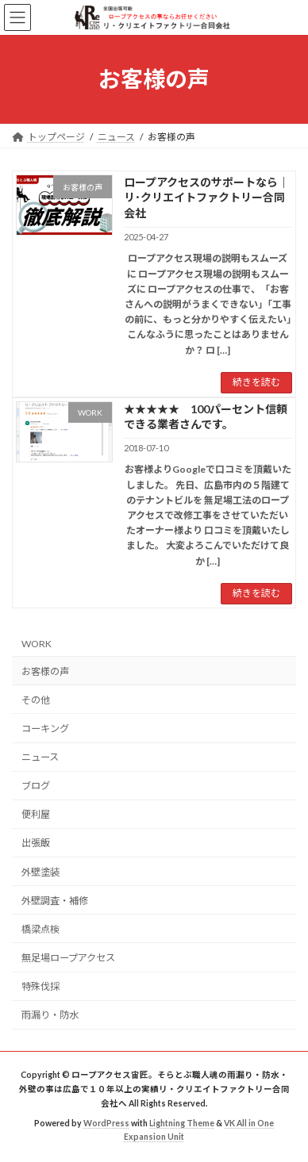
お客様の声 (45, 671)
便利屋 (35, 814)
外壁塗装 (40, 871)
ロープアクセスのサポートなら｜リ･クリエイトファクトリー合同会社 (206, 197)
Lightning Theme (181, 1123)
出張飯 (35, 843)
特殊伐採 (40, 986)
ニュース (40, 757)
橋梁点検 (40, 928)
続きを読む (256, 382)
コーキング (45, 728)
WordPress (106, 1123)
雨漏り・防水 (50, 1015)
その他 (35, 699)
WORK (36, 643)
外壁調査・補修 (54, 900)
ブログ (35, 786)
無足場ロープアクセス (68, 958)
